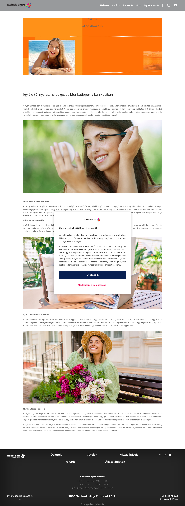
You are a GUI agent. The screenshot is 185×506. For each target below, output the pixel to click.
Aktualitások (129, 454)
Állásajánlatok (115, 461)
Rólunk (70, 461)
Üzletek (104, 5)
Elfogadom (92, 274)
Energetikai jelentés (92, 504)
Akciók (116, 5)
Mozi (138, 5)
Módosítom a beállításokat (92, 285)
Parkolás (128, 5)
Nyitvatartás (151, 5)
